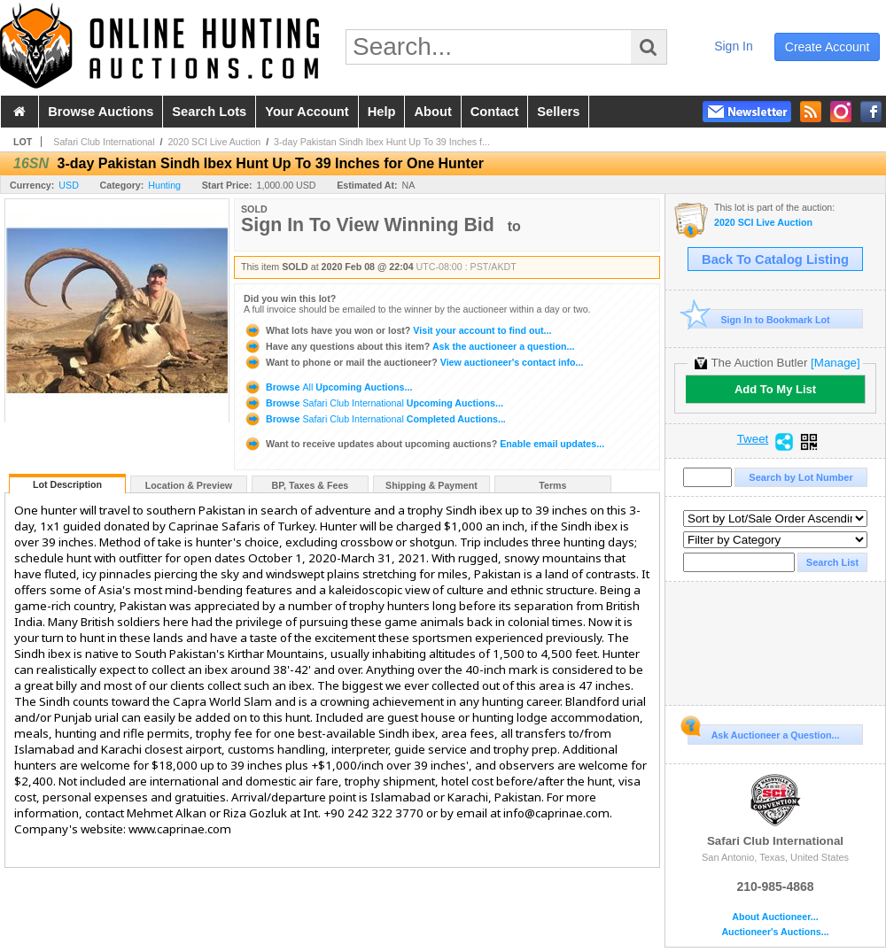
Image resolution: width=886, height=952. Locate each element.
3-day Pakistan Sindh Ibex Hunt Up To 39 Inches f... (382, 141)
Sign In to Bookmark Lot (759, 319)
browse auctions (100, 111)
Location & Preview (188, 485)
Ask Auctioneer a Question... (763, 732)
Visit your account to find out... (397, 330)
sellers (558, 111)
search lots (209, 111)
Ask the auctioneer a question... (409, 346)
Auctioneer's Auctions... (774, 932)
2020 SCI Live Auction (213, 141)
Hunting (164, 185)
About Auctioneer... (775, 917)
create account (827, 47)
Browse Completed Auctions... (375, 419)
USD (68, 185)
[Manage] (835, 362)
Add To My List (775, 389)
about (432, 111)
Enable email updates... (424, 443)
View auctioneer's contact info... (413, 362)
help (382, 111)
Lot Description (67, 484)
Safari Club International (103, 141)
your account (306, 111)
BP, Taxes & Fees (310, 485)
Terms (552, 485)
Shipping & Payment (431, 485)
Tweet (753, 439)
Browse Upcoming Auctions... (328, 387)
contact (494, 111)
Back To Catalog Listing (775, 259)
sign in (733, 46)
